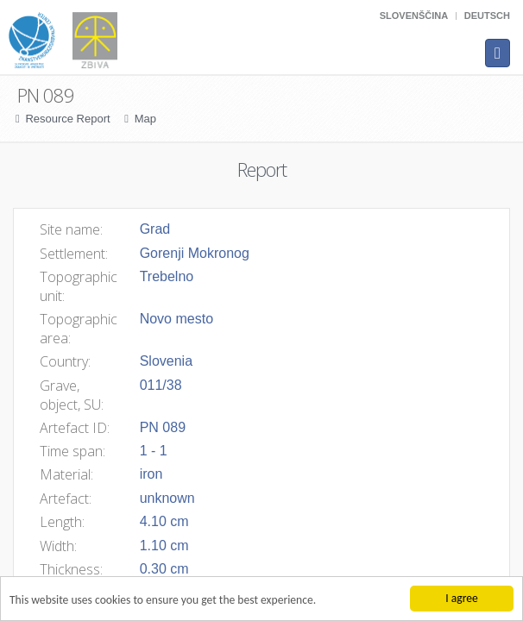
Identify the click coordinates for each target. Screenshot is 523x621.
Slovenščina (414, 15)
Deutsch (487, 15)
